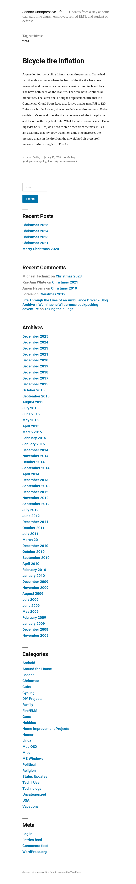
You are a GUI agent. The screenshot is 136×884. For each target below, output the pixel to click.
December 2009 (35, 581)
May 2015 (30, 420)
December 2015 (35, 384)
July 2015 (30, 408)
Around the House (37, 669)
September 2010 (36, 558)
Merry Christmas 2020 (40, 249)
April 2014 (30, 474)
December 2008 (35, 629)
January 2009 (33, 623)
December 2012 (35, 492)
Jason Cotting (33, 157)
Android (28, 663)
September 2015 (36, 396)
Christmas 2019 (64, 288)
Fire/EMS (29, 711)
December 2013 (35, 480)
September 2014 (36, 468)
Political (29, 764)
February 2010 (34, 570)
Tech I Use (30, 782)
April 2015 (30, 426)
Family (27, 705)
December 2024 (35, 342)
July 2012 (30, 510)
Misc (26, 752)
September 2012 (36, 504)
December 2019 (35, 366)
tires (50, 161)
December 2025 (35, 336)
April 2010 (30, 564)
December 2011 (35, 522)
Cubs (26, 687)
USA (25, 800)
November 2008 (35, 635)
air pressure (32, 161)
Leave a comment (68, 161)
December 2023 (35, 348)
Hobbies (29, 722)
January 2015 (33, 444)
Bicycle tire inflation (53, 61)
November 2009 (35, 588)
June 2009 (31, 605)
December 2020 (35, 360)
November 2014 (35, 456)
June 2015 (31, 414)
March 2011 (32, 540)
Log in (27, 834)
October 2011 (33, 528)
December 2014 (35, 450)
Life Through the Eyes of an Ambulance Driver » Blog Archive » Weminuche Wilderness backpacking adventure (65, 304)
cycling (42, 161)
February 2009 (34, 617)
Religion (29, 770)
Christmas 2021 (35, 243)
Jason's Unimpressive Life (42, 12)
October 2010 (33, 551)
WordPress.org (34, 852)
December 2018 (35, 372)
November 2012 (35, 498)
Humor (28, 735)
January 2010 (33, 575)
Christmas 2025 (35, 225)
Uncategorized (34, 794)
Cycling (71, 157)
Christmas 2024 (35, 231)
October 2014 (33, 462)
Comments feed (35, 846)
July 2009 (30, 599)
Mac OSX (29, 746)
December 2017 (35, 378)
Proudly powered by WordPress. (66, 872)
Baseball (29, 675)
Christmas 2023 (35, 237)
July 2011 (30, 534)
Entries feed (32, 840)
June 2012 (31, 516)
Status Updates (34, 776)
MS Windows (33, 758)
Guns (26, 716)
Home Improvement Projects (45, 729)
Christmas (30, 681)
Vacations (30, 806)
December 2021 (35, 354)
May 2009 (30, 611)
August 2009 (32, 593)
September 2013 (36, 486)
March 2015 (32, 432)
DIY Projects (32, 699)
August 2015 (32, 402)
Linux (26, 740)
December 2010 (35, 546)
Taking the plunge (59, 309)
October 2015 (33, 390)
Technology (31, 788)
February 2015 (34, 438)
